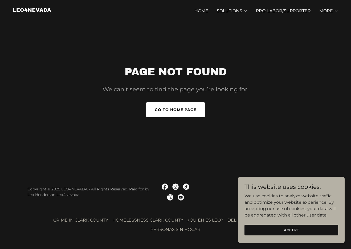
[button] (232, 11)
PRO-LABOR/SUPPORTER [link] (283, 10)
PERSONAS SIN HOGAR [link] (175, 229)
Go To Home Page (175, 109)
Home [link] (201, 10)
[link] (32, 10)
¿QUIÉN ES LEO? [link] (205, 220)
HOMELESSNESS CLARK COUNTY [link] (147, 220)
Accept (291, 230)
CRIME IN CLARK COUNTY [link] (80, 220)
